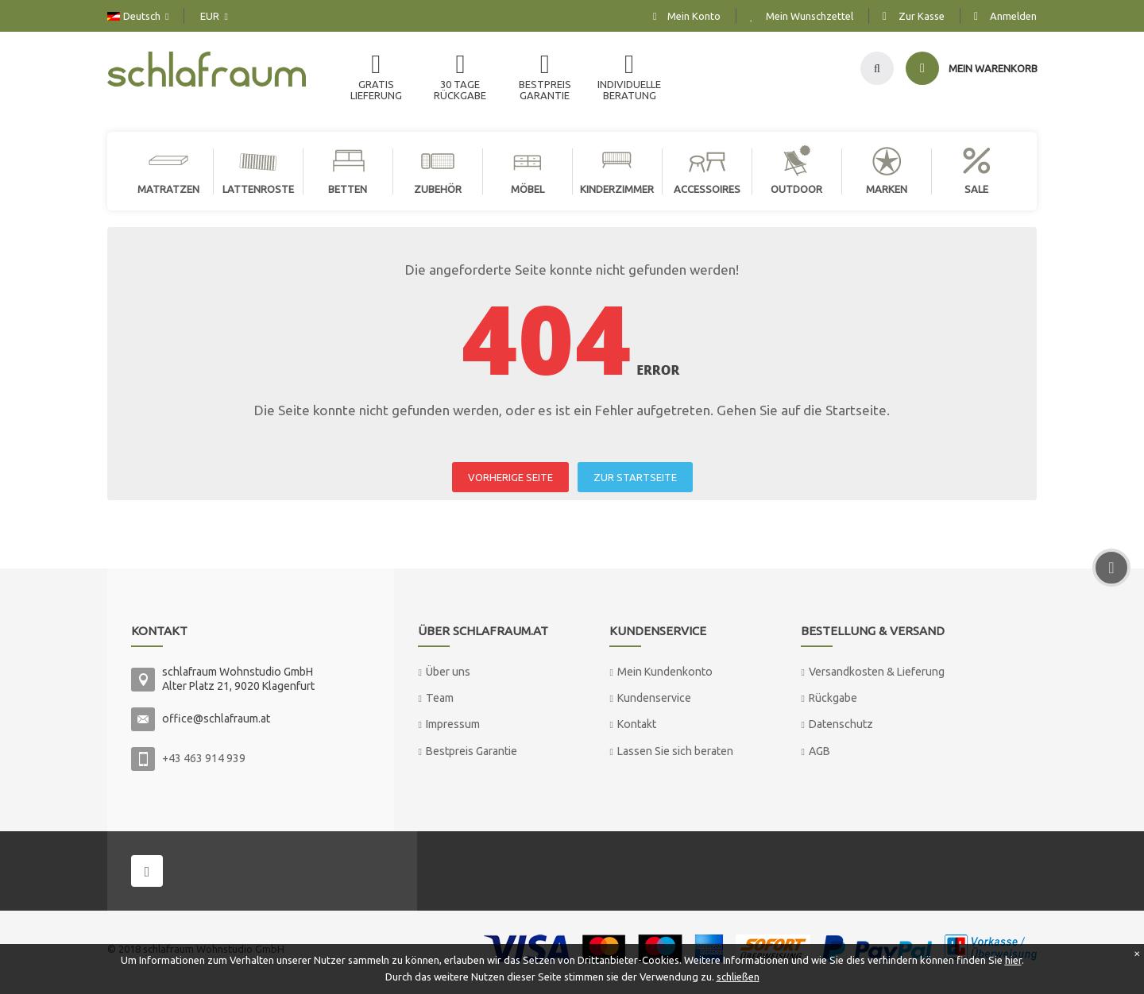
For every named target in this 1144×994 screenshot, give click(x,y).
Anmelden (1013, 15)
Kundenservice (654, 698)
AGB (819, 751)
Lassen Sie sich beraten (675, 751)
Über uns (448, 671)
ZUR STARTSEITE (635, 477)
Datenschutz (841, 724)
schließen (738, 976)
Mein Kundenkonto (665, 671)
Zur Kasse (922, 15)
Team (440, 698)
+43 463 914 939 (203, 758)
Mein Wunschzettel (809, 15)
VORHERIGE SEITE (510, 477)
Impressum (453, 724)
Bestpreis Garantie (471, 751)
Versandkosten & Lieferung (877, 671)
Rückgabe (833, 698)
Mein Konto (694, 15)
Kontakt (636, 724)
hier (1013, 959)
